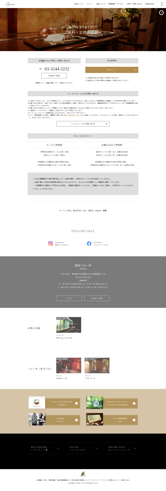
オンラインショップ (121, 448)
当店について (79, 4)
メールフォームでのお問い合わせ (83, 124)
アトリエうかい (83, 448)
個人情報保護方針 (63, 480)
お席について (101, 4)
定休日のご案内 (54, 75)
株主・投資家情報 (49, 480)
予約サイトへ (112, 70)
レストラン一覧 (44, 448)
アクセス (69, 299)
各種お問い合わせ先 (75, 115)
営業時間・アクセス (115, 4)
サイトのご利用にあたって (110, 480)
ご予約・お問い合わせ (134, 4)
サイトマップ (96, 480)
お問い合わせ (125, 480)
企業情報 (39, 480)
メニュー (90, 4)
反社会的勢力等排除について (80, 480)
